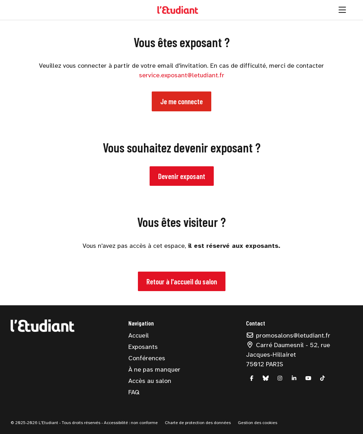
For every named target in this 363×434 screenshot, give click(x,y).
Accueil (138, 335)
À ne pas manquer (154, 369)
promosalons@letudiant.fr (288, 335)
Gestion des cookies (257, 422)
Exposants (143, 347)
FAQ (133, 392)
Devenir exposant (181, 176)
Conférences (146, 358)
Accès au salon (149, 381)
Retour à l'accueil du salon (181, 281)
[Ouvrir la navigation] (342, 10)
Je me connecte (181, 101)
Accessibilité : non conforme (130, 422)
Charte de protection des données (198, 422)
